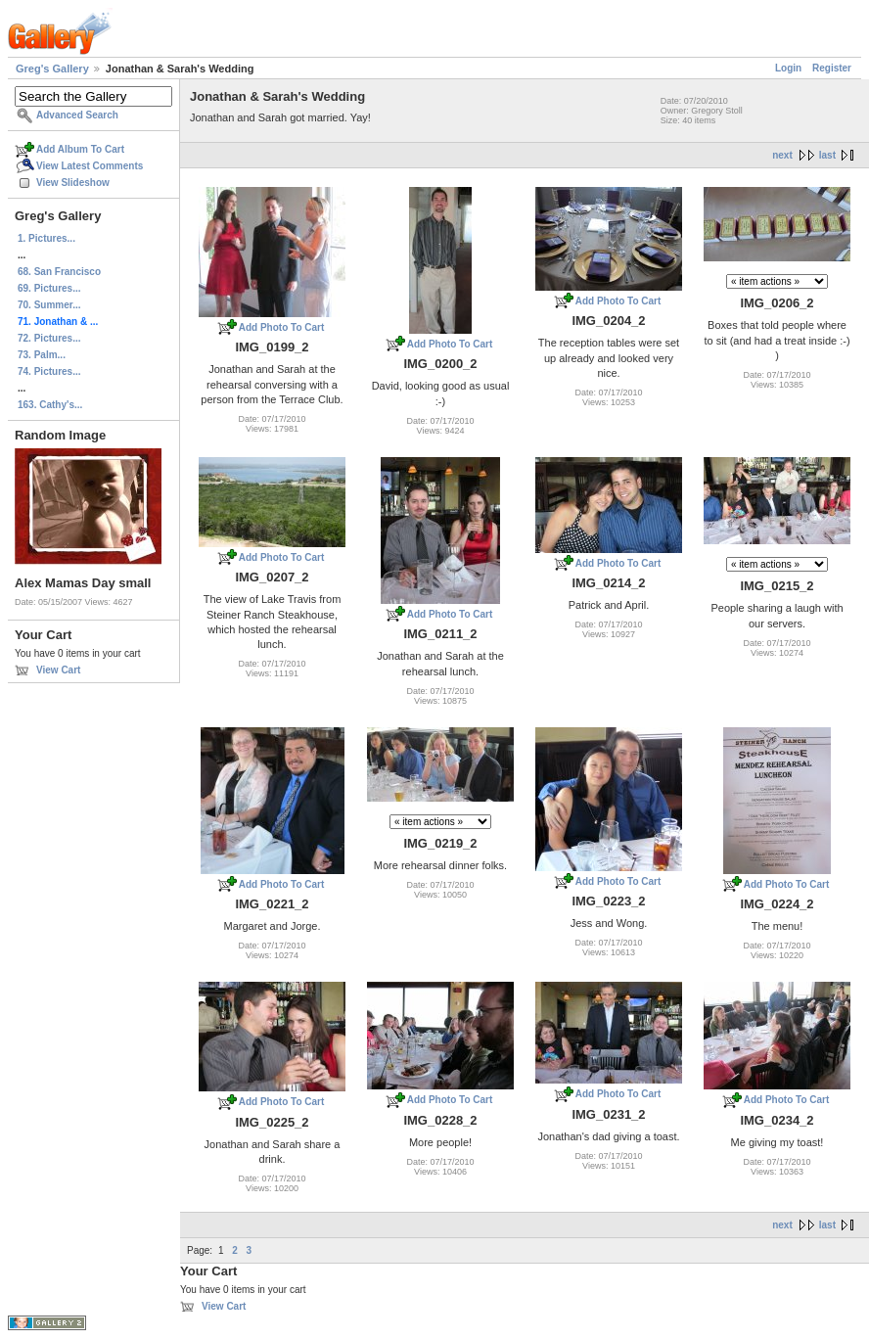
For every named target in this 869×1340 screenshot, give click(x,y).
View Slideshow (73, 182)
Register (831, 68)
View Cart (58, 670)
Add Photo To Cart (282, 327)
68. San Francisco (59, 271)
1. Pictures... (46, 238)
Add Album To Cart (80, 149)
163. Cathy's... (50, 404)
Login (788, 68)
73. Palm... (42, 354)
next (782, 155)
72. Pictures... (49, 338)
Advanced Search (77, 115)
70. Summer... (49, 305)
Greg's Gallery (52, 68)
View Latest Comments (89, 166)
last (827, 155)
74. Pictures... (49, 371)
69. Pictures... (49, 288)
